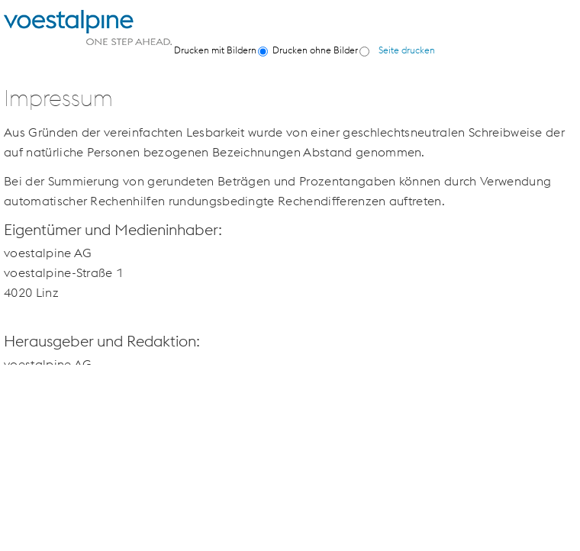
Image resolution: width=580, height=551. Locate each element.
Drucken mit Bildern (215, 50)
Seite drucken (407, 50)
